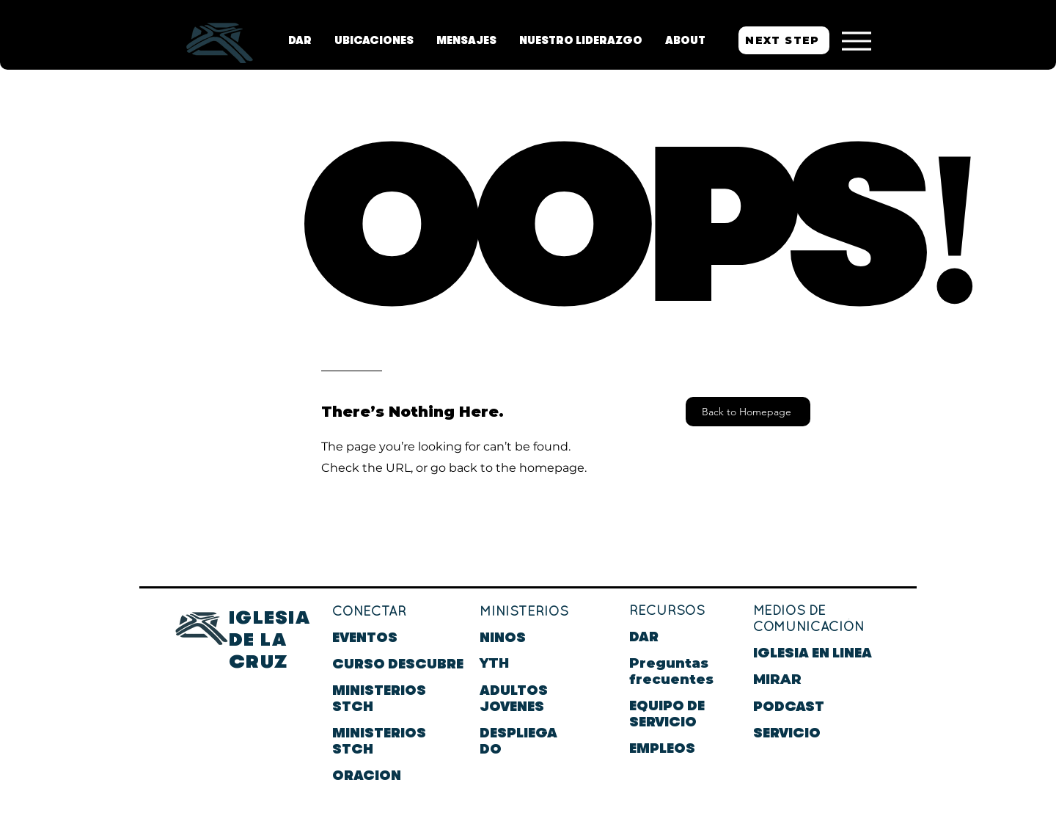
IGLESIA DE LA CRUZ (269, 639)
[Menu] (856, 40)
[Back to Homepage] (748, 411)
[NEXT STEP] (783, 40)
